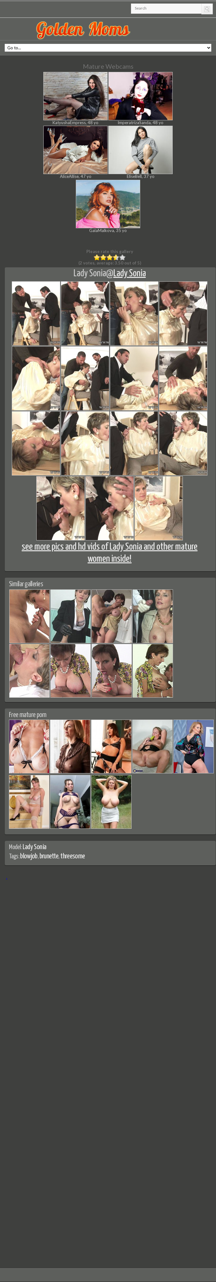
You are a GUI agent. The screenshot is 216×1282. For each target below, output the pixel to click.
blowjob (29, 856)
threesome (72, 856)
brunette (49, 856)
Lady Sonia (90, 273)
